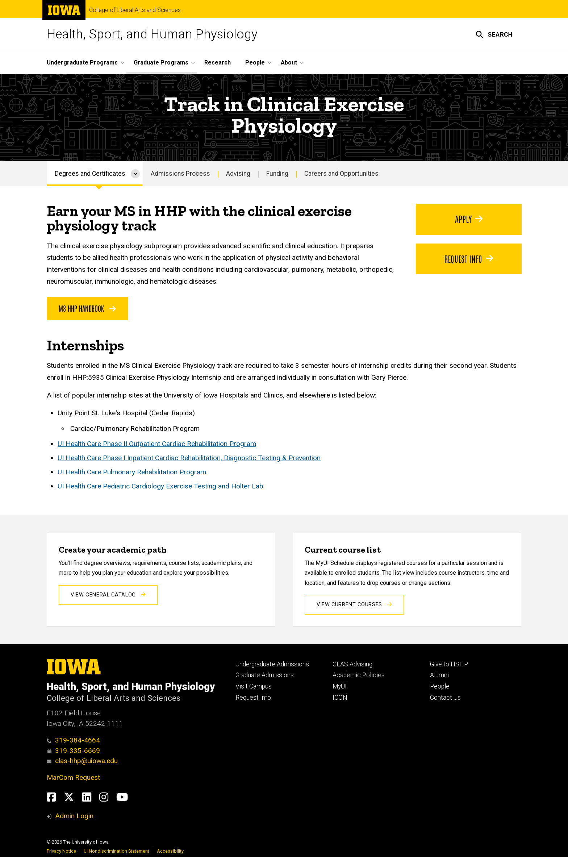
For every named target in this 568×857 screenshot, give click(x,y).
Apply (468, 218)
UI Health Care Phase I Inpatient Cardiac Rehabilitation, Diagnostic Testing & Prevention (189, 458)
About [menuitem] (289, 62)
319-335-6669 (73, 750)
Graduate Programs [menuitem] (161, 62)
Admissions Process (180, 173)
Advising (238, 173)
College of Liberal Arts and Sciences (135, 10)
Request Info (468, 258)
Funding (277, 173)
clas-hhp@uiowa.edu (82, 761)
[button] (494, 34)
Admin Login (74, 816)
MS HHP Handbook (87, 308)
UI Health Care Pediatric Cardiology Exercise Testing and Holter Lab (160, 486)
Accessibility (170, 851)
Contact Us (445, 697)
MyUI (340, 686)
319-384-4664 (73, 740)
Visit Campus (253, 686)
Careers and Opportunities (341, 173)
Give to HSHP (449, 664)
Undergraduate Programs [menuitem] (82, 62)
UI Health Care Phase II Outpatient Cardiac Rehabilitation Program (157, 444)
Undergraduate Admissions (272, 664)
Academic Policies (359, 675)
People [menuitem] (255, 62)
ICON (340, 697)
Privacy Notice (61, 851)
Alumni (439, 675)
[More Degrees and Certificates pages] (135, 173)
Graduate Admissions (264, 675)
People (440, 686)
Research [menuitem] (217, 62)
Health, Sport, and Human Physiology (152, 34)
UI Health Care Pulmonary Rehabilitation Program (132, 471)
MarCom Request (73, 777)
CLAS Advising (352, 664)
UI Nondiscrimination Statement (116, 851)
